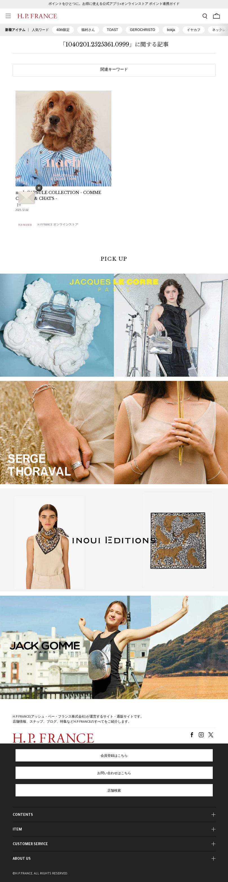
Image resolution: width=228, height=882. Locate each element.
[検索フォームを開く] (205, 16)
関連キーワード (114, 70)
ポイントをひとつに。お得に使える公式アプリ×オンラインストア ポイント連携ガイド (114, 4)
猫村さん (88, 30)
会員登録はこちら (114, 756)
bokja (171, 30)
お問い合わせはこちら (114, 773)
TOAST (112, 30)
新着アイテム (15, 30)
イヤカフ (193, 30)
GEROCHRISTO (142, 30)
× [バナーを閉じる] (39, 188)
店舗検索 (114, 791)
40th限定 (63, 30)
